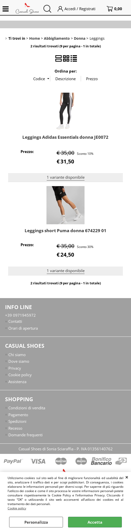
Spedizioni (17, 421)
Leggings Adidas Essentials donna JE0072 (65, 137)
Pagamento (18, 414)
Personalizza (36, 522)
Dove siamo (18, 361)
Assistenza (17, 381)
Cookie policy (17, 508)
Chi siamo (17, 354)
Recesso (15, 428)
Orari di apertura (23, 328)
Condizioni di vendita (26, 407)
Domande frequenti (25, 434)
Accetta (95, 522)
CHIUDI (126, 477)
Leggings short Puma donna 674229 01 (65, 230)
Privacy (14, 368)
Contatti (15, 321)
